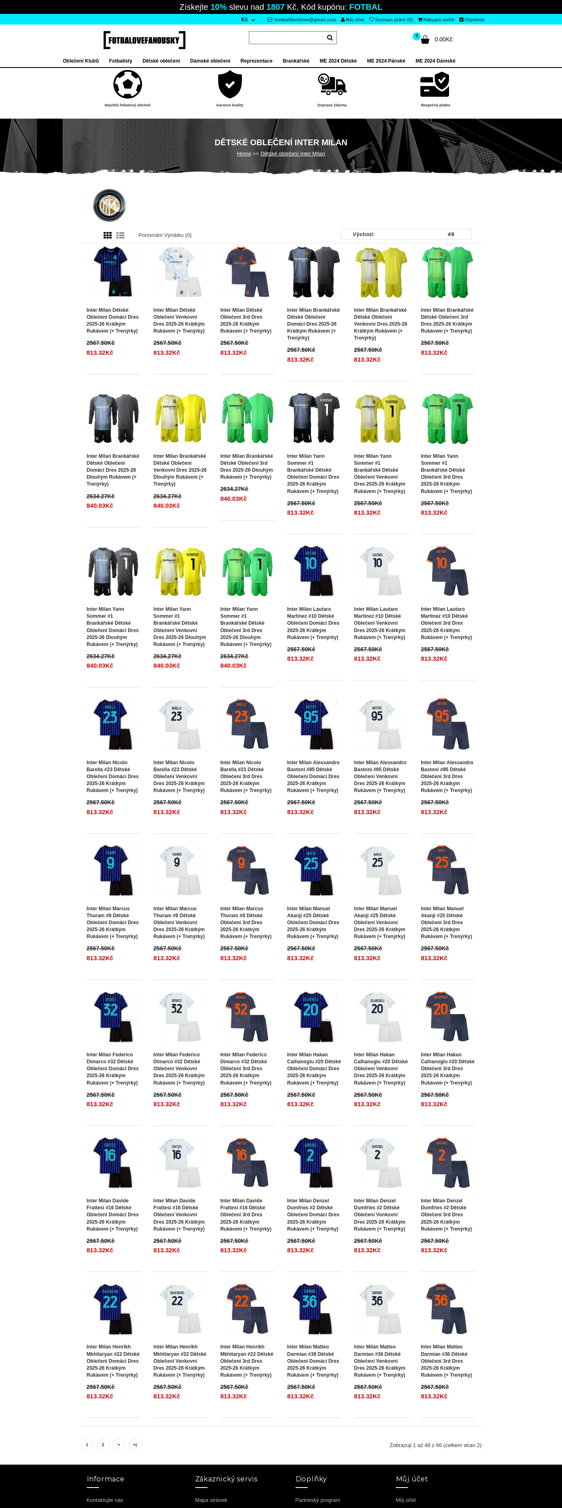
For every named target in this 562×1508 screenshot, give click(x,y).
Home (244, 154)
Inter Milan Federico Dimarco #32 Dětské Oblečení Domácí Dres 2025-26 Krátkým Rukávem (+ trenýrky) (113, 1069)
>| (135, 1444)
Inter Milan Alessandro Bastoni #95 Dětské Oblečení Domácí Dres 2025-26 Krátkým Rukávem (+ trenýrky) (313, 777)
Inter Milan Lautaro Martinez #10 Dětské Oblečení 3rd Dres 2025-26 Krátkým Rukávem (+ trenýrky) (446, 623)
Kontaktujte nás (105, 1500)
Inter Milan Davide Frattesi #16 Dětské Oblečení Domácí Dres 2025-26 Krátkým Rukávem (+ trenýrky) (113, 1215)
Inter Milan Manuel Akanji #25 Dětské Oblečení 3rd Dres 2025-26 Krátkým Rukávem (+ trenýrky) (446, 923)
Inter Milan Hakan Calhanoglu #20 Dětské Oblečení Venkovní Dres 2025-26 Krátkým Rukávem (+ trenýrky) (381, 1069)
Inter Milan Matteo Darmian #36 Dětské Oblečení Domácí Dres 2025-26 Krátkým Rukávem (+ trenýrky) (313, 1361)
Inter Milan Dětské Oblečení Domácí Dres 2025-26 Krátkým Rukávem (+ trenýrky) (113, 320)
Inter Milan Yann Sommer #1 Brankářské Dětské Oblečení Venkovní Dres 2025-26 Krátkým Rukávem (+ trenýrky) (379, 473)
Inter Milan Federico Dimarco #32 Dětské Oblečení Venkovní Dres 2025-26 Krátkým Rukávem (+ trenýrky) (179, 1069)
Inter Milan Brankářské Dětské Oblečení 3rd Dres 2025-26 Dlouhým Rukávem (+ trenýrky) (246, 466)
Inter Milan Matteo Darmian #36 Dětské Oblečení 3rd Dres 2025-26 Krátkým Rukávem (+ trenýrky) (446, 1361)
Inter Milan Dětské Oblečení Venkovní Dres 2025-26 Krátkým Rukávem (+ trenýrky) (179, 320)
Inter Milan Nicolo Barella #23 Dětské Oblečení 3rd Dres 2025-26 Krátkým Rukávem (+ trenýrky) (245, 777)
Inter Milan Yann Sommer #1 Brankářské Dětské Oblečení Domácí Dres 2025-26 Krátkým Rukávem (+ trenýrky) (313, 473)
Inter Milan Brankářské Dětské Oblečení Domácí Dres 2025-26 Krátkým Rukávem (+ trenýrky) (313, 324)
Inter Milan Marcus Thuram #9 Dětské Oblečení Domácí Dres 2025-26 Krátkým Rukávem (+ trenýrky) (113, 923)
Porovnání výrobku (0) (165, 235)
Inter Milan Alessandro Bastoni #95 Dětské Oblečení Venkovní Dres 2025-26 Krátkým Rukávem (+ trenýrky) (380, 777)
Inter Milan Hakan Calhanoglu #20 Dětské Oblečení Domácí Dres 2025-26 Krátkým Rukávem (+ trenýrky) (314, 1069)
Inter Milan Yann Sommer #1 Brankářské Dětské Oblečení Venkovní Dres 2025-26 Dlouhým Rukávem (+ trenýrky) (179, 626)
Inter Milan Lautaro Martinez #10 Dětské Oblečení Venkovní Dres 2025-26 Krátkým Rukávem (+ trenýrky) (379, 623)
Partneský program (318, 1500)
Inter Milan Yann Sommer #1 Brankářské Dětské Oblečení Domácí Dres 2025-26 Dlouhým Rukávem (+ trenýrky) (113, 626)
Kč (244, 20)
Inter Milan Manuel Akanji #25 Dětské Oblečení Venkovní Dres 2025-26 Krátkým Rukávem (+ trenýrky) (379, 923)
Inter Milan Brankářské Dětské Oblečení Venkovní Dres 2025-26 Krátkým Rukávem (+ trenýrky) (380, 324)
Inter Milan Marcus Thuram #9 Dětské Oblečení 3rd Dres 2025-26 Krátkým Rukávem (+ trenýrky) (245, 923)
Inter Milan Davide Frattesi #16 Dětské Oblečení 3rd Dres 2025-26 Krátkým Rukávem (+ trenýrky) (245, 1215)
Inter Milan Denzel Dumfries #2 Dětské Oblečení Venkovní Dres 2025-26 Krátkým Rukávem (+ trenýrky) (379, 1215)
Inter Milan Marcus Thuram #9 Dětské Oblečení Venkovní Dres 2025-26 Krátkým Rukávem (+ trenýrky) (179, 923)
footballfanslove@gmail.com (301, 19)
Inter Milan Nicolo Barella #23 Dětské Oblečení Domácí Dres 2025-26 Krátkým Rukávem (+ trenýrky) (113, 777)
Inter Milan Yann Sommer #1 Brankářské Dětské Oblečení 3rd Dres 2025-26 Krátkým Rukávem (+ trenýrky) (446, 473)
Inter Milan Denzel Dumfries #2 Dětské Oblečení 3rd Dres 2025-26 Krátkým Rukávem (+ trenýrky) (446, 1215)
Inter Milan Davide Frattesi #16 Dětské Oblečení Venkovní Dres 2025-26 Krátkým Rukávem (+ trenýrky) (179, 1215)
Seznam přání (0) (391, 19)
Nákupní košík (436, 19)
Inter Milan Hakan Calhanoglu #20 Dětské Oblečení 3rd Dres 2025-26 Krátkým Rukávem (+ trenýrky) (447, 1069)
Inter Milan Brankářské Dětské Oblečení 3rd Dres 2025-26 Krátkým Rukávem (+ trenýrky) (447, 320)
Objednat (471, 19)
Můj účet (352, 19)
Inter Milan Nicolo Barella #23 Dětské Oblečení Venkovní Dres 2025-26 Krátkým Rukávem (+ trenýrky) (179, 777)
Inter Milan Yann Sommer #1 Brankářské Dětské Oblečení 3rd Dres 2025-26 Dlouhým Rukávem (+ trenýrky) (245, 626)
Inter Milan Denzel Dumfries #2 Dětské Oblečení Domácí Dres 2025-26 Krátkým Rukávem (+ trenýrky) (313, 1215)
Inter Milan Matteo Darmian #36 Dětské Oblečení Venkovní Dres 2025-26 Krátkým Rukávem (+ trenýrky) (379, 1361)
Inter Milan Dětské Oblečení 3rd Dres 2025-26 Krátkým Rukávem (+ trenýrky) (245, 320)
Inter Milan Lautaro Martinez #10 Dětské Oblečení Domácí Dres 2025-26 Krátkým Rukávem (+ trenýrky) (313, 623)
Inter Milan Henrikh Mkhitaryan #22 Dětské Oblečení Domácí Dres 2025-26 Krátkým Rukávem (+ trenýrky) (113, 1361)
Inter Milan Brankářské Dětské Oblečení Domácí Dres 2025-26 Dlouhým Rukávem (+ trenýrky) (113, 470)
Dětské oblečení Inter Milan (292, 154)
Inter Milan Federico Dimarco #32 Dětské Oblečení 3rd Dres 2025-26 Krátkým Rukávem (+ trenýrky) (245, 1069)
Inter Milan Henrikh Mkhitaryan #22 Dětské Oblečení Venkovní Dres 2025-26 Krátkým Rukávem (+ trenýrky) (179, 1361)
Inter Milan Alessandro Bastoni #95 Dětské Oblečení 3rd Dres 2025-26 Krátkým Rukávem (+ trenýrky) (447, 777)
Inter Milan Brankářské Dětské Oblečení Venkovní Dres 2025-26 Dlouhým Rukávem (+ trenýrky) (180, 470)
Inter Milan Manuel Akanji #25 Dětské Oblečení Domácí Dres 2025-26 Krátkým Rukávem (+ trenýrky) (313, 923)
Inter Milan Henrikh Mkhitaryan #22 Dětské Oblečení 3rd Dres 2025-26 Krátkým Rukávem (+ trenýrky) (246, 1361)
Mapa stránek (211, 1500)
